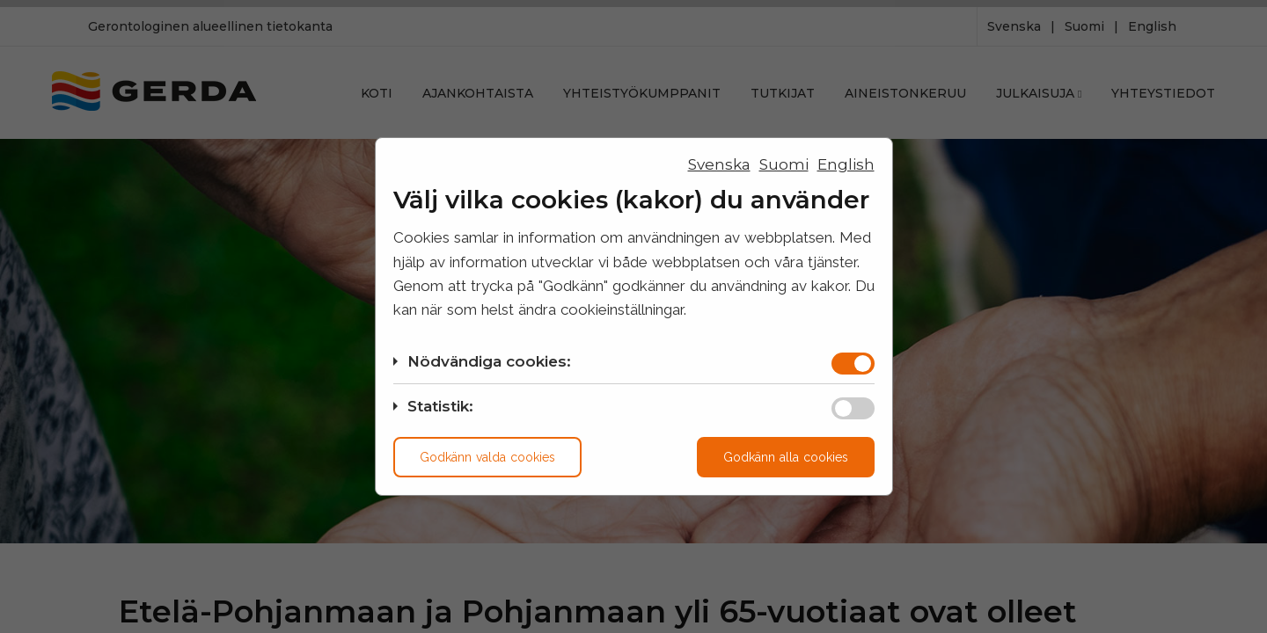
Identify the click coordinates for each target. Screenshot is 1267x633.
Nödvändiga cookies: (489, 361)
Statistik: (440, 406)
